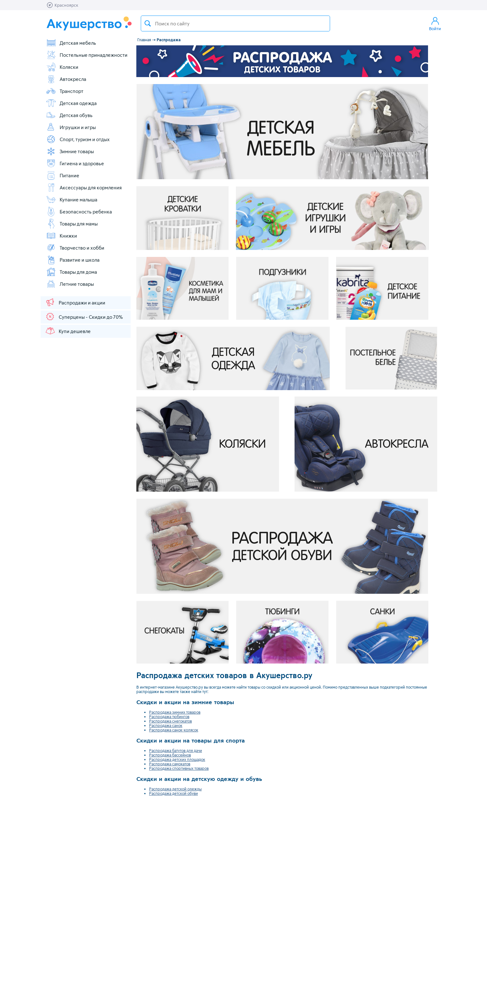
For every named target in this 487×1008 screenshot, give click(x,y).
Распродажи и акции (75, 302)
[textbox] (235, 23)
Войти (435, 23)
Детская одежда (71, 103)
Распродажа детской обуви (173, 793)
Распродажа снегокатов (170, 721)
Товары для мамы (72, 224)
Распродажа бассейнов (170, 755)
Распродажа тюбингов (169, 716)
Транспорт (64, 91)
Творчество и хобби (75, 248)
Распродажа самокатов (169, 764)
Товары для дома (71, 272)
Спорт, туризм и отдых (78, 139)
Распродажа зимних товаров (174, 712)
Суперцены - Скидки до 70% (84, 316)
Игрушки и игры (71, 127)
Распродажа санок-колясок (173, 730)
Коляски (62, 67)
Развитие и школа (73, 260)
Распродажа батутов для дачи (175, 750)
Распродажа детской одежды (175, 789)
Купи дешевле (68, 331)
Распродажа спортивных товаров (179, 768)
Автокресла (66, 79)
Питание (62, 175)
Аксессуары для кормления (84, 187)
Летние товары (70, 284)
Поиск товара (148, 23)
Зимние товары (70, 151)
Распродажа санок (165, 725)
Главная (144, 39)
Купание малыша (71, 199)
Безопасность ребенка (79, 211)
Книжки (61, 236)
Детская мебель (71, 43)
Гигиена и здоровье (75, 163)
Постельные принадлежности (86, 55)
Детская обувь (69, 115)
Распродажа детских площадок (177, 759)
